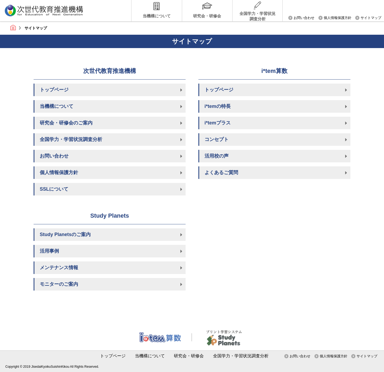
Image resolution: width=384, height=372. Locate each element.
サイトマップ (371, 18)
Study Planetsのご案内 (65, 234)
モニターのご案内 (59, 284)
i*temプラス (218, 123)
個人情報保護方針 (337, 18)
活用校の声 (217, 156)
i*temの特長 (218, 106)
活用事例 (49, 251)
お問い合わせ (304, 18)
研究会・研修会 (207, 16)
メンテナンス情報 (59, 267)
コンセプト (217, 139)
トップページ (13, 27)
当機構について (157, 16)
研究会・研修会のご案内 (66, 123)
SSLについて (54, 189)
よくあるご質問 (221, 172)
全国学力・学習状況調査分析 (257, 16)
